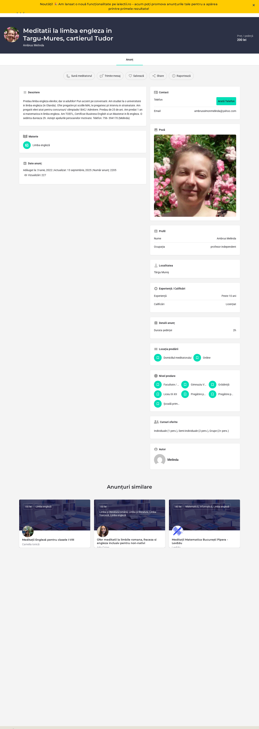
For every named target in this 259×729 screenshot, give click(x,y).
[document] (129, 364)
